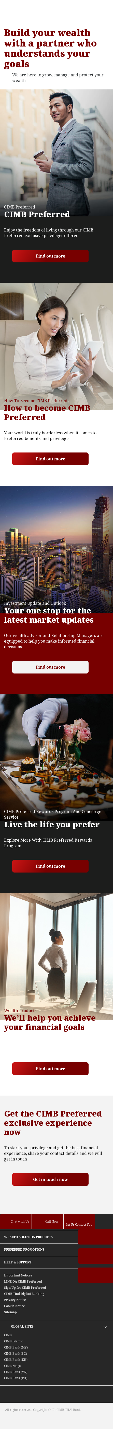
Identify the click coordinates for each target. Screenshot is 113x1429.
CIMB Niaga (12, 1366)
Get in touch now (50, 1179)
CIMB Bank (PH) (15, 1378)
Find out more (50, 256)
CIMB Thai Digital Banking (24, 1294)
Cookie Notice (14, 1306)
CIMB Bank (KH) (15, 1359)
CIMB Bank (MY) (16, 1347)
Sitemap (10, 1312)
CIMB (8, 1335)
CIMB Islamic (13, 1341)
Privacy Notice (15, 1300)
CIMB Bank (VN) (15, 1372)
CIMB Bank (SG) (15, 1353)
